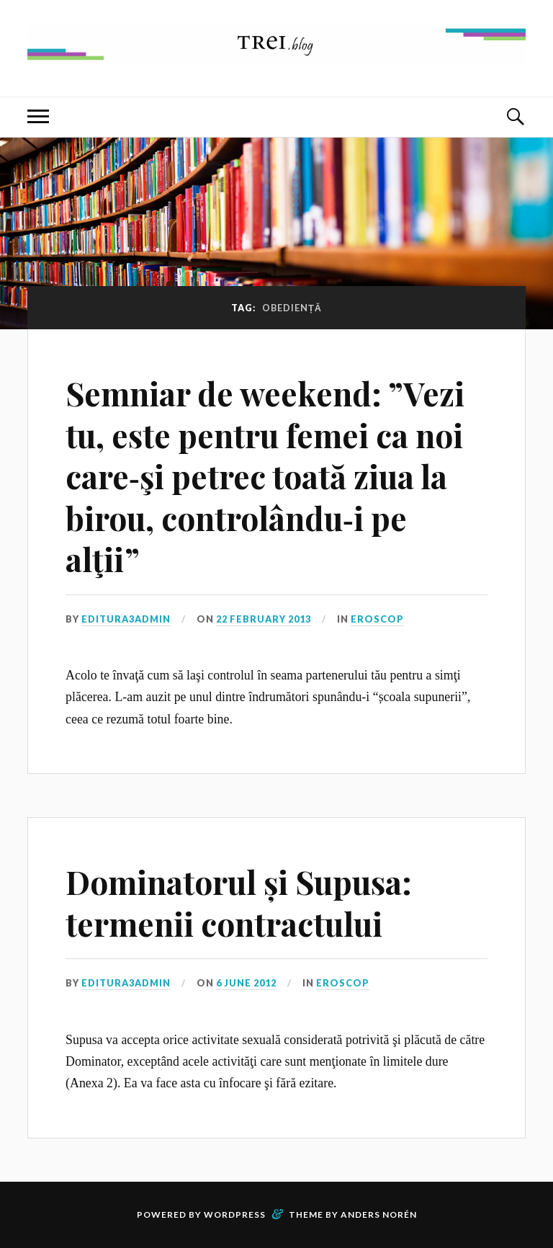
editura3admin (126, 619)
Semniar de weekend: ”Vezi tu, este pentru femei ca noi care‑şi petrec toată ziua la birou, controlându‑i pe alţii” (265, 476)
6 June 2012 (246, 983)
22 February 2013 (263, 619)
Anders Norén (379, 1214)
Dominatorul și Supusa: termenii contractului (239, 902)
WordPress (235, 1214)
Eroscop (377, 619)
